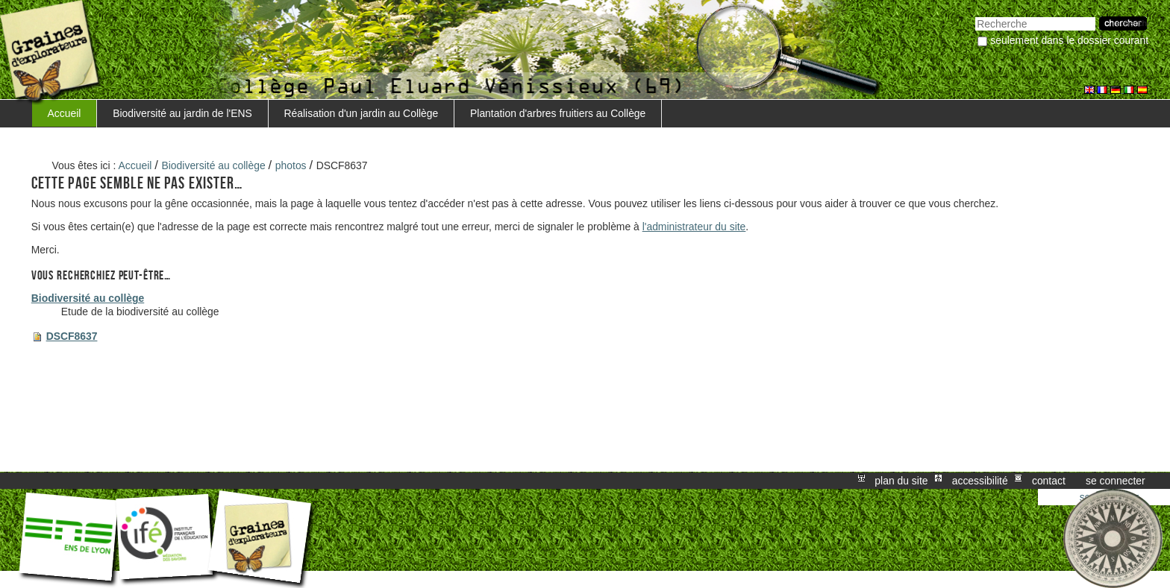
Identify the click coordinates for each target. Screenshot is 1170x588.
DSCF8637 (72, 336)
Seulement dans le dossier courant (1069, 40)
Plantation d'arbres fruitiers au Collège (557, 113)
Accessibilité (980, 481)
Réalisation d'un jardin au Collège (361, 113)
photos (291, 165)
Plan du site (901, 481)
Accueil (64, 113)
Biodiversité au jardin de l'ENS (182, 113)
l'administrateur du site (694, 227)
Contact (1049, 481)
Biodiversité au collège (214, 165)
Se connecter (1115, 481)
